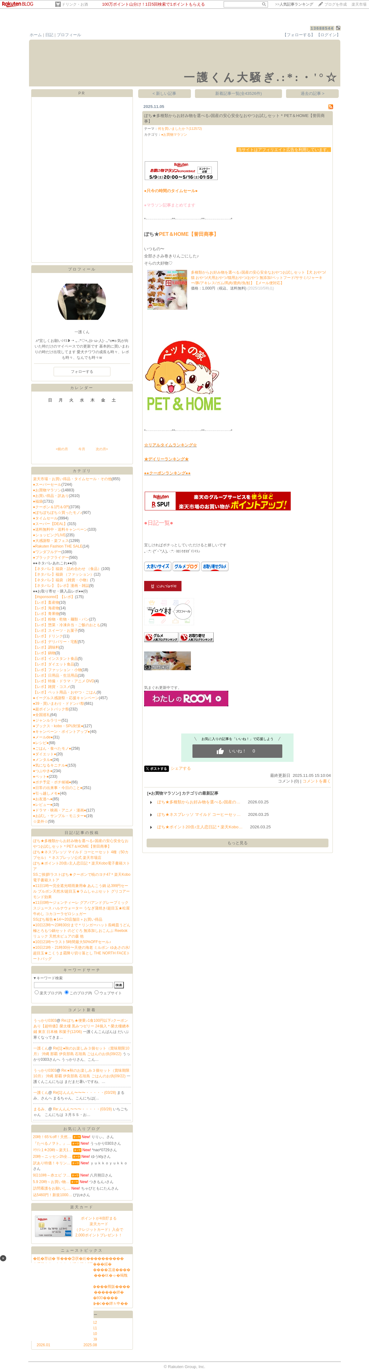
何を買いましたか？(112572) (180, 128)
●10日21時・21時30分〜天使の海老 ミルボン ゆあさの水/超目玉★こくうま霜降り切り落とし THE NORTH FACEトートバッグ (81, 953)
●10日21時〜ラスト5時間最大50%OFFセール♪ (72, 942)
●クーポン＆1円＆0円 (51, 507)
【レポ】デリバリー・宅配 (55, 642)
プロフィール (69, 34)
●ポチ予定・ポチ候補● (52, 782)
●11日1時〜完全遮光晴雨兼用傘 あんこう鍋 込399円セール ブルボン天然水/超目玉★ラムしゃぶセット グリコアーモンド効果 (81, 891)
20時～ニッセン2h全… (52, 1156)
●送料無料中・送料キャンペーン (60, 529)
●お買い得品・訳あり (51, 496)
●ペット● (41, 776)
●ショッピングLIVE (49, 535)
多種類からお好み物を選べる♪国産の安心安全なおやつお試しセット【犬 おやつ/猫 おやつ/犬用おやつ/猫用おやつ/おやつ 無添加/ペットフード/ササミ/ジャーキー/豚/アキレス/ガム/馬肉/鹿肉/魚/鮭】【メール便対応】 (258, 277)
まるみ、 (40, 1109)
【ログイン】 (328, 34)
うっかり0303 (45, 1020)
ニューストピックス (82, 1250)
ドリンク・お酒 (75, 4)
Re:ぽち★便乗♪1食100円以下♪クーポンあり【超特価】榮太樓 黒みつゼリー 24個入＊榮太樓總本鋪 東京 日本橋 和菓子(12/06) (81, 1026)
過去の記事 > (313, 93)
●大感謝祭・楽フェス (51, 540)
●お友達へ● (43, 799)
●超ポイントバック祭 (51, 709)
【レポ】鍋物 (44, 653)
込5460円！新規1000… (52, 1195)
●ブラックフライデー (51, 557)
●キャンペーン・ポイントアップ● (61, 731)
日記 (49, 34)
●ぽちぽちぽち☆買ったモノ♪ (57, 512)
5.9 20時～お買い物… (51, 1182)
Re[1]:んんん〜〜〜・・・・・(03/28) (85, 1092)
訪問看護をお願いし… (51, 1188)
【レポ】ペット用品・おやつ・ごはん (65, 692)
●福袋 (38, 501)
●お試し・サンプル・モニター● (59, 816)
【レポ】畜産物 (46, 602)
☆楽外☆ (40, 821)
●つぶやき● (43, 771)
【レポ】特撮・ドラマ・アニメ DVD (64, 681)
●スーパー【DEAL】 (50, 524)
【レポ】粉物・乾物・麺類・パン (61, 619)
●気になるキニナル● (50, 765)
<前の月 (62, 449)
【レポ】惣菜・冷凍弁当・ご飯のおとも (66, 625)
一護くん (40, 1048)
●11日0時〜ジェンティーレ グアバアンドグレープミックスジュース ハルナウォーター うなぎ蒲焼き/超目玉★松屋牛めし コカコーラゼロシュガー (81, 908)
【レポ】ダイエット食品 (53, 664)
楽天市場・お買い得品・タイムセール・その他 (72, 479)
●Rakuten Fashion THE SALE (58, 546)
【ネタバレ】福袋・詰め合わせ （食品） (67, 569)
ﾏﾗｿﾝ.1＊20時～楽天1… (52, 1150)
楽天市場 (359, 4)
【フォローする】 (299, 34)
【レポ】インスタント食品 (55, 658)
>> (294, 4)
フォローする (82, 371)
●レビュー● (43, 804)
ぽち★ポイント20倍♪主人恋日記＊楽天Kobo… (200, 827)
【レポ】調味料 (46, 647)
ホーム (36, 34)
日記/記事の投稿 (82, 833)
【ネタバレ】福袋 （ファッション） (63, 574)
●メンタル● (43, 760)
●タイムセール (45, 518)
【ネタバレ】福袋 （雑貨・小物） (61, 580)
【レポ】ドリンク (48, 636)
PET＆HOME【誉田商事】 (189, 234)
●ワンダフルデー (47, 552)
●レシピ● (41, 743)
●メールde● (43, 737)
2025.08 (90, 1345)
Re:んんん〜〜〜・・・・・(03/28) (83, 1109)
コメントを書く (317, 781)
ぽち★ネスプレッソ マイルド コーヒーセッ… (199, 814)
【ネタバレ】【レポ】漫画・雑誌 (61, 585)
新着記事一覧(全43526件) (238, 93)
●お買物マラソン (47, 490)
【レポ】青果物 (46, 613)
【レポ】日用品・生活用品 (55, 675)
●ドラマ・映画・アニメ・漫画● (59, 810)
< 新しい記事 (165, 93)
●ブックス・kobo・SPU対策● (58, 726)
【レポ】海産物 (46, 608)
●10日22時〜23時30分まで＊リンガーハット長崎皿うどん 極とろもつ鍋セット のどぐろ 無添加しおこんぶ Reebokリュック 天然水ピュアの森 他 (82, 930)
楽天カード (82, 1207)
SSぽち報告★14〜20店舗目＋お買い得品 (68, 919)
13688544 (322, 28)
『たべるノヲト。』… (51, 1143)
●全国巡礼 (41, 715)
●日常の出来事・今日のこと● (58, 788)
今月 (81, 449)
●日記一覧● (158, 523)
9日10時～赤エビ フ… (51, 1175)
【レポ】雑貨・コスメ (51, 686)
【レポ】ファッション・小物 (57, 670)
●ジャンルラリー (47, 720)
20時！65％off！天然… (52, 1137)
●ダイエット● (44, 754)
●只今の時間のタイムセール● (171, 190)
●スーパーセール (47, 484)
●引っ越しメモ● (46, 793)
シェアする (181, 768)
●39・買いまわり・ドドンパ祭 (59, 703)
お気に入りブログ (82, 1129)
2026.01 (43, 1345)
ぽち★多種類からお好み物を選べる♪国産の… (198, 802)
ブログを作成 (335, 4)
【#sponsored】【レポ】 (54, 597)
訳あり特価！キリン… (51, 1163)
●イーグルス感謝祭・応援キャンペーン (66, 698)
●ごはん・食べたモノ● (52, 748)
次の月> (102, 449)
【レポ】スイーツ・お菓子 (55, 630)
